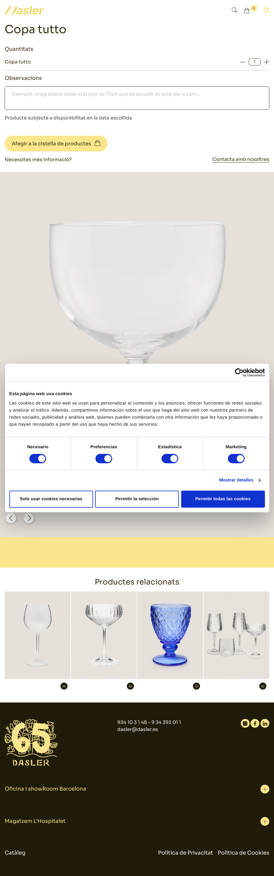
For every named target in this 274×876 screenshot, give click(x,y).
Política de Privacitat (185, 853)
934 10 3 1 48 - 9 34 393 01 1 (149, 722)
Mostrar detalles (236, 480)
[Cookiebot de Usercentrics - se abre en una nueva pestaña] (239, 372)
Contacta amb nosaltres (240, 159)
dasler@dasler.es (137, 729)
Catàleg (15, 853)
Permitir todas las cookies (223, 498)
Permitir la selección (137, 498)
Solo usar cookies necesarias (51, 498)
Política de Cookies (243, 853)
